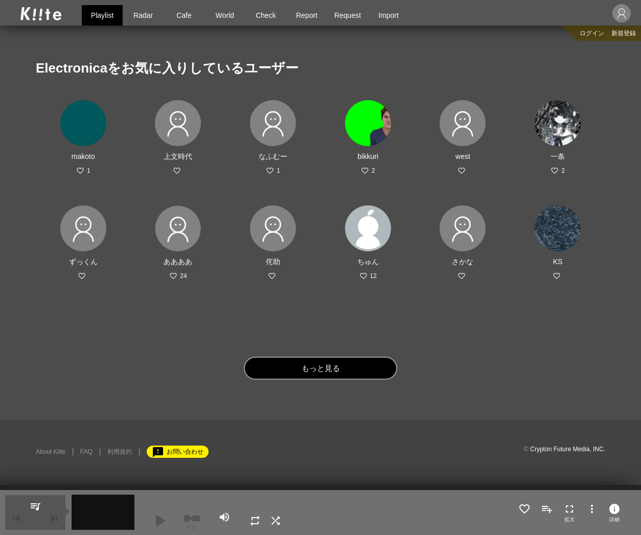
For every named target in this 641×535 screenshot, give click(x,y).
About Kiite (50, 451)
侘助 (273, 262)
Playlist (102, 15)
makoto (83, 156)
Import (388, 15)
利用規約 (119, 451)
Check (266, 15)
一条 (558, 156)
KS (558, 262)
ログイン (592, 33)
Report (306, 15)
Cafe (184, 15)
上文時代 (178, 156)
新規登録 (623, 33)
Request (347, 15)
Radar (143, 15)
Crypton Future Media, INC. (567, 449)
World (225, 15)
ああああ (178, 262)
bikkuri (368, 156)
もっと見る (321, 368)
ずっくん (83, 262)
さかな (462, 262)
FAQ (86, 451)
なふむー (273, 156)
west (462, 156)
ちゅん (368, 262)
